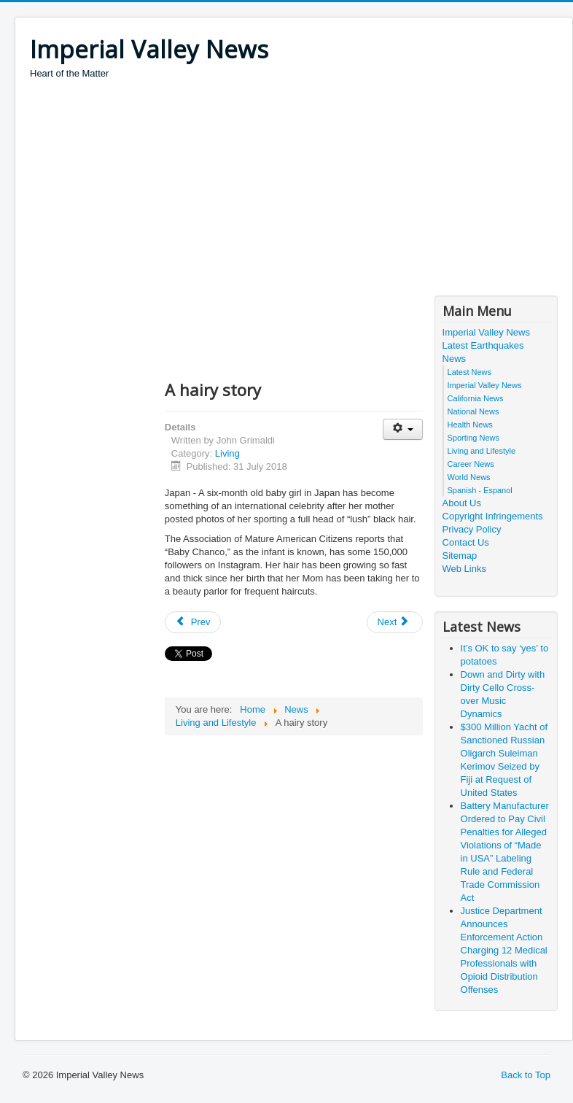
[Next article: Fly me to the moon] (395, 622)
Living (227, 453)
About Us (462, 503)
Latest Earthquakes (483, 345)
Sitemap (460, 555)
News (455, 358)
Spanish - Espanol (480, 490)
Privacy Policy (472, 529)
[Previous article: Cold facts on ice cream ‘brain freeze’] (193, 622)
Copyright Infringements (493, 516)
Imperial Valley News (486, 332)
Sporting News (474, 437)
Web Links (464, 568)
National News (473, 411)
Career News (471, 464)
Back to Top (525, 1074)
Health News (470, 424)
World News (469, 477)
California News (476, 398)
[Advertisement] (295, 190)
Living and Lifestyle (482, 450)
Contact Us (466, 542)
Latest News (470, 372)
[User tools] (403, 429)
